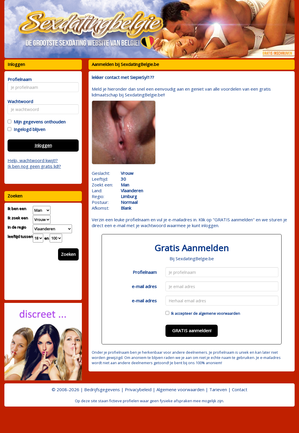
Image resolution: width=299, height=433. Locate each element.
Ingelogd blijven (28, 129)
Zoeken (68, 254)
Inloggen (43, 145)
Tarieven (218, 389)
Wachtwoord (19, 101)
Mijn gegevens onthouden (38, 122)
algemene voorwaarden (219, 313)
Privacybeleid (138, 389)
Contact (239, 389)
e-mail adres (144, 286)
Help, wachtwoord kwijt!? (33, 160)
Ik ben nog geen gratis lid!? (34, 166)
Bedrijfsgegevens (102, 389)
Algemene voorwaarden (180, 389)
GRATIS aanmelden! (191, 330)
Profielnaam (145, 272)
